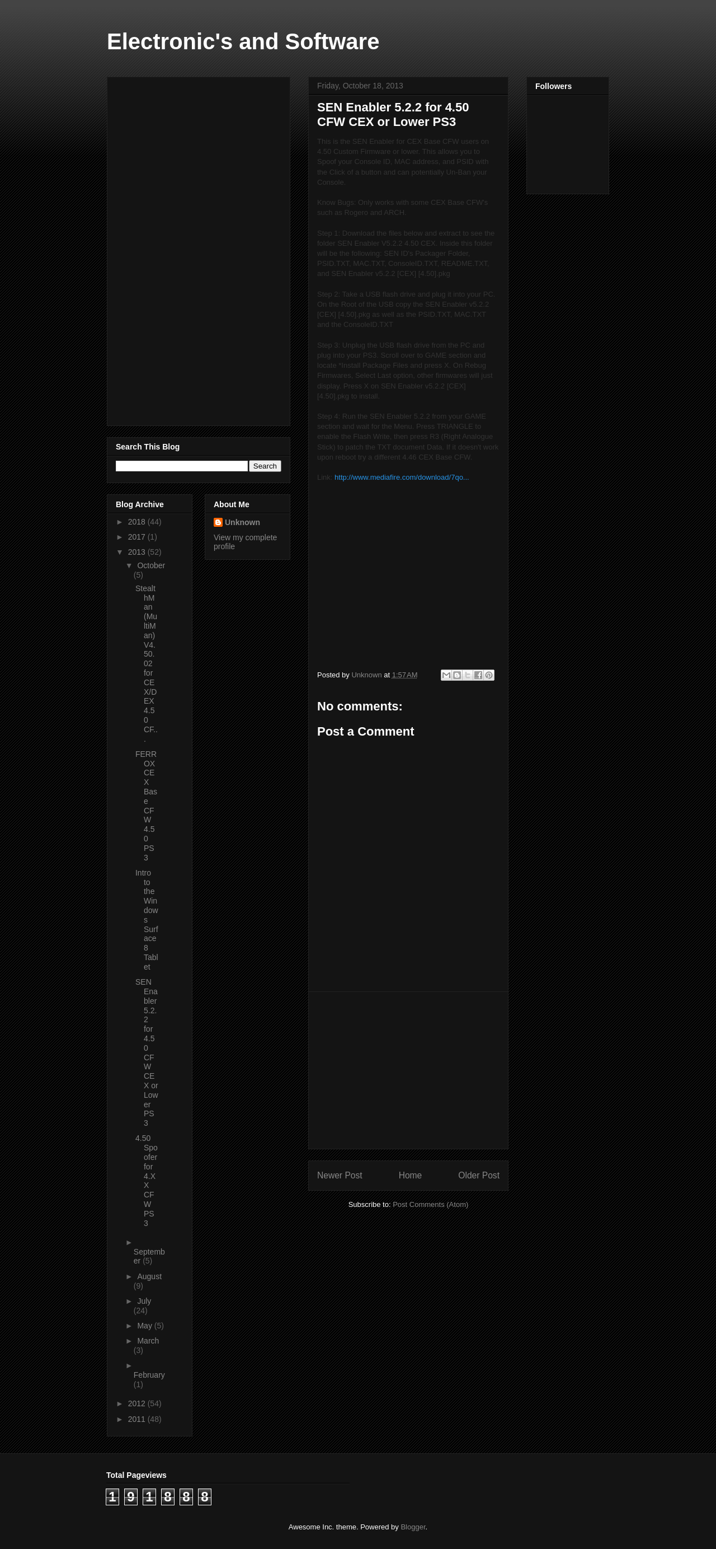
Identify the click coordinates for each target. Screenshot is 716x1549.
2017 (138, 536)
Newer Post (339, 1175)
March (148, 1340)
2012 (138, 1403)
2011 (138, 1419)
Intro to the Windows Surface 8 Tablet (146, 919)
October (151, 565)
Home (410, 1175)
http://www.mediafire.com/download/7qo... (402, 477)
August (149, 1276)
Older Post (479, 1175)
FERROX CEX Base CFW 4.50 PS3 (146, 806)
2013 (138, 551)
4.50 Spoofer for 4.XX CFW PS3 (146, 1180)
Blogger (413, 1527)
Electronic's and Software (243, 41)
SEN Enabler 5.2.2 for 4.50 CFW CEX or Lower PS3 (146, 1052)
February (149, 1374)
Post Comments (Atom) (430, 1204)
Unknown (242, 522)
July (144, 1301)
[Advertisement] (408, 1070)
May (145, 1325)
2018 (138, 521)
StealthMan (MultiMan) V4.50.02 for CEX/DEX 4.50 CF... (146, 663)
